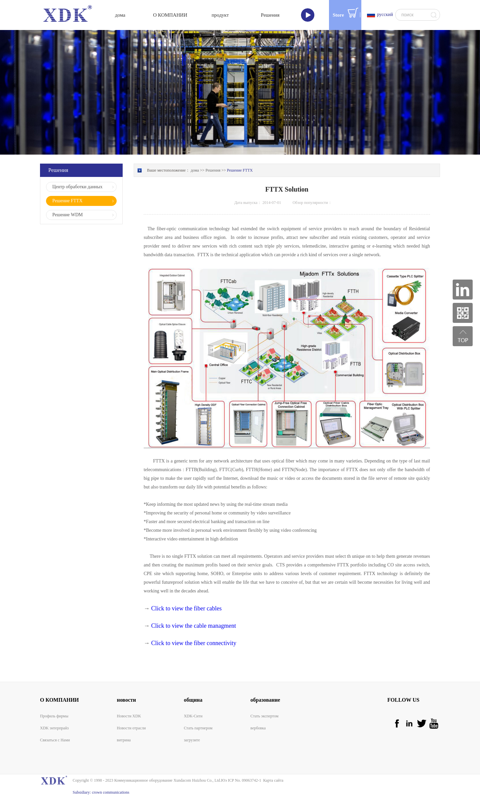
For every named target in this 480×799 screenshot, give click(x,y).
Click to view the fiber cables (186, 608)
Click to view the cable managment (193, 625)
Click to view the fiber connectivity (193, 643)
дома (120, 15)
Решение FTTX (240, 170)
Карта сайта (272, 780)
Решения (212, 170)
